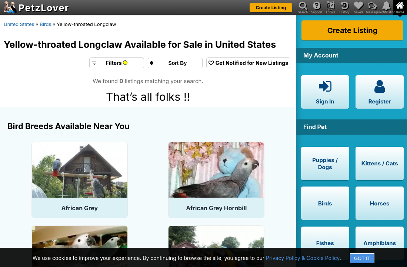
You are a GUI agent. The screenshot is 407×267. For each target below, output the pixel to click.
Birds (45, 24)
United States (19, 24)
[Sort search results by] (175, 63)
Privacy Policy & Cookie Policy (303, 258)
